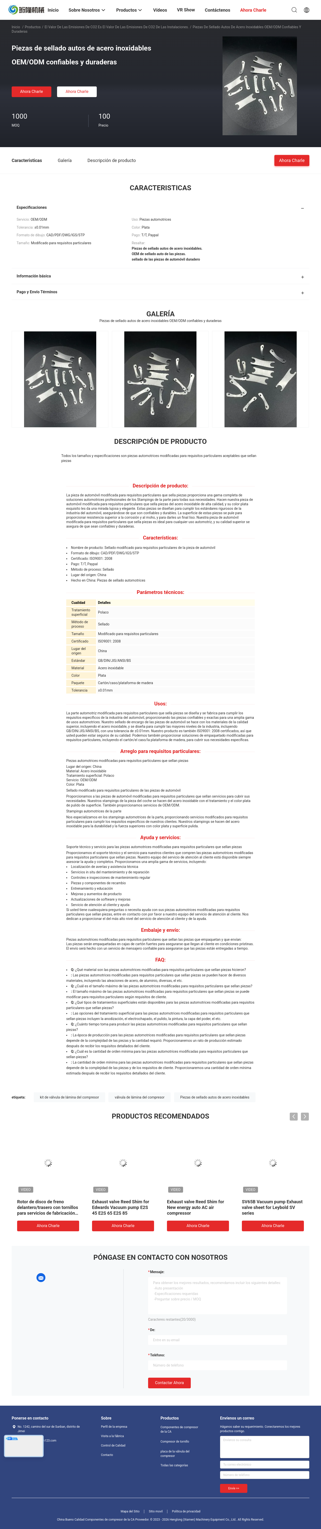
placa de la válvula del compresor (175, 1454)
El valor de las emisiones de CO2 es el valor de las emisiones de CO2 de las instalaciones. (117, 27)
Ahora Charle (31, 91)
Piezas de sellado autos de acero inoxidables (215, 1097)
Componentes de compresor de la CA (179, 1429)
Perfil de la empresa (114, 1426)
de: (152, 1330)
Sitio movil (156, 1511)
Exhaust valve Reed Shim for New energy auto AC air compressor (195, 1207)
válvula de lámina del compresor (139, 1097)
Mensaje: (157, 1272)
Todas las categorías (174, 1465)
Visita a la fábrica (112, 1436)
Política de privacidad (186, 1511)
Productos (33, 27)
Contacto (107, 1455)
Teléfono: (157, 1355)
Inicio (16, 27)
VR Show (186, 9)
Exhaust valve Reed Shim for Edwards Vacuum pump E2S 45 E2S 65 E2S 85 (120, 1207)
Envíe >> (233, 1488)
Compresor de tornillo (174, 1441)
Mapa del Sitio (130, 1511)
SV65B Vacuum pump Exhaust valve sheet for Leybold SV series (272, 1207)
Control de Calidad (113, 1445)
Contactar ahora (169, 1382)
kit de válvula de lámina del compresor (69, 1097)
